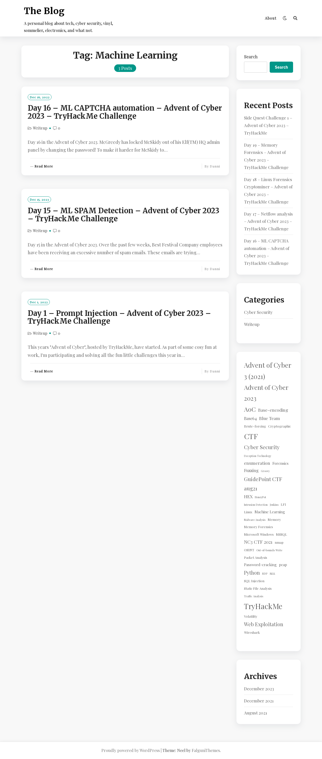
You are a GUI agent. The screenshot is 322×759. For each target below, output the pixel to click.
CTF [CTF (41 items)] (251, 436)
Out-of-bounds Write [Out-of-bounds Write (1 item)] (269, 550)
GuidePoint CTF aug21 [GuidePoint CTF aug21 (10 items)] (263, 483)
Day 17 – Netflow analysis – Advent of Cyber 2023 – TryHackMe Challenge (268, 221)
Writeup (40, 128)
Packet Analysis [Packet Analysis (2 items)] (255, 557)
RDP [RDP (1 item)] (264, 573)
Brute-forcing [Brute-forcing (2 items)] (255, 426)
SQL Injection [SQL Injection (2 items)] (254, 581)
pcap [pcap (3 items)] (283, 564)
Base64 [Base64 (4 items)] (250, 418)
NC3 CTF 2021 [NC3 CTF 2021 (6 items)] (258, 542)
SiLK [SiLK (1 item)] (272, 573)
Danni (215, 166)
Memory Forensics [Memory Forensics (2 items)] (258, 527)
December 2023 (259, 688)
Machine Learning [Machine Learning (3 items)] (270, 511)
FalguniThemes (206, 750)
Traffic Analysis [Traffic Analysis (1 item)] (253, 596)
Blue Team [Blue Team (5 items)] (269, 418)
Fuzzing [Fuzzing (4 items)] (251, 470)
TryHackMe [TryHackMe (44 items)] (263, 606)
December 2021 (259, 700)
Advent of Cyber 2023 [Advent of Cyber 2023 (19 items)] (266, 392)
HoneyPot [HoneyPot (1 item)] (260, 497)
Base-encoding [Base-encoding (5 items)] (273, 410)
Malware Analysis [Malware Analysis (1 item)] (254, 520)
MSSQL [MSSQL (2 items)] (281, 534)
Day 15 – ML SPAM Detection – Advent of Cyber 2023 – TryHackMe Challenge (123, 214)
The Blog (44, 11)
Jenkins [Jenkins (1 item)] (274, 505)
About (270, 18)
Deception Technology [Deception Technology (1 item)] (257, 456)
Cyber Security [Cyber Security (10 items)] (262, 446)
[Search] (295, 18)
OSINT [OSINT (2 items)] (249, 550)
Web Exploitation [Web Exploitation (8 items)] (263, 624)
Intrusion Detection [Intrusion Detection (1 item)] (256, 505)
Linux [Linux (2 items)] (248, 512)
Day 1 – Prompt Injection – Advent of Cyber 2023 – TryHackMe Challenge (119, 317)
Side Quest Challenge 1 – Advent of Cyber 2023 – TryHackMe (268, 125)
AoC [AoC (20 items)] (250, 409)
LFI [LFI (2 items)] (283, 504)
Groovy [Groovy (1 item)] (265, 471)
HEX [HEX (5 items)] (248, 496)
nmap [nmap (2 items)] (279, 542)
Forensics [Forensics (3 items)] (280, 463)
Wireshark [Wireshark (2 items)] (252, 632)
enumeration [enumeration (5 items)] (257, 463)
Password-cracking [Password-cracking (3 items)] (260, 564)
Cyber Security (258, 312)
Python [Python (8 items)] (252, 572)
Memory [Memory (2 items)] (274, 519)
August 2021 (255, 712)
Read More (43, 166)
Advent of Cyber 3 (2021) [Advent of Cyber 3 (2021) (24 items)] (267, 371)
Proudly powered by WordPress (130, 750)
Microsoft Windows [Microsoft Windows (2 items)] (259, 534)
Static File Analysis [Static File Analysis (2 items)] (258, 588)
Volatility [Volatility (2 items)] (250, 616)
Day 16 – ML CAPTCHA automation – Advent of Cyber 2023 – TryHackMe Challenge (125, 112)
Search (251, 56)
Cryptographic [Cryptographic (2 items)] (279, 426)
